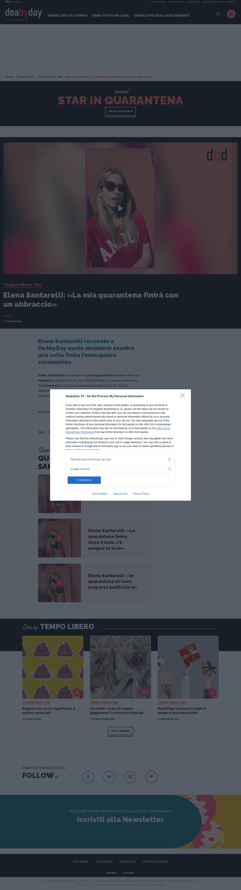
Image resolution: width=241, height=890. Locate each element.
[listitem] (120, 459)
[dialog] (120, 445)
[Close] (183, 396)
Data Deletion (100, 493)
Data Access (120, 493)
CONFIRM (85, 480)
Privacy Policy (141, 493)
